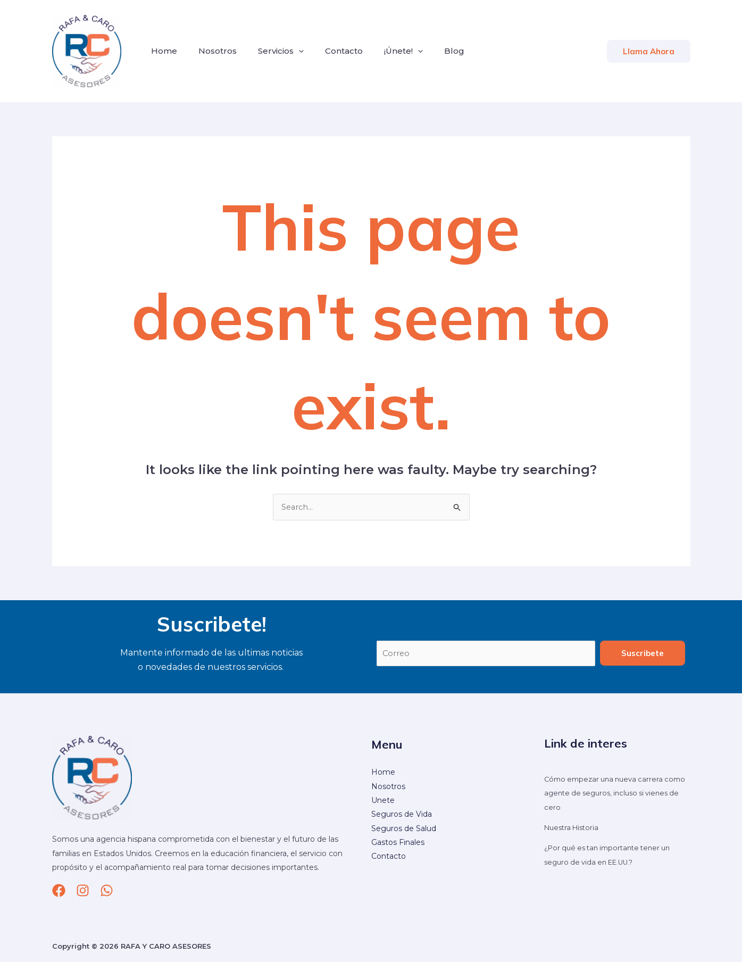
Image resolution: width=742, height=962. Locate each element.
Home (162, 51)
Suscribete (642, 654)
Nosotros (211, 51)
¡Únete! (384, 51)
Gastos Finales (397, 843)
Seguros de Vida (401, 815)
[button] (648, 51)
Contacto (329, 51)
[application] (288, 51)
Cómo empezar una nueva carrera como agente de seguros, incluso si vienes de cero (610, 794)
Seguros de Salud (403, 829)
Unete (383, 801)
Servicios (270, 51)
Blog (431, 51)
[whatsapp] (106, 891)
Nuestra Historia (574, 828)
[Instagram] (82, 891)
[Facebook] (58, 891)
